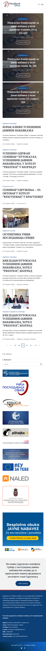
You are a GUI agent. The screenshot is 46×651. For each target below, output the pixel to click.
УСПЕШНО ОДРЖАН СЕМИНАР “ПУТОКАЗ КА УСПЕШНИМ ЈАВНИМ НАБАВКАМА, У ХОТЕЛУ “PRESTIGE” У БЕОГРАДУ (19, 160)
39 (15, 345)
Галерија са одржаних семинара (14, 312)
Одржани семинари (10, 123)
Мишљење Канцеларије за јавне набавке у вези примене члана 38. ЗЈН (23, 62)
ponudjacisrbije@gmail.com (16, 629)
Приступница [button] (23, 583)
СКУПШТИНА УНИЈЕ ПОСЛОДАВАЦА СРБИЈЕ (18, 236)
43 (30, 345)
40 (19, 345)
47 (35, 345)
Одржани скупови (9, 231)
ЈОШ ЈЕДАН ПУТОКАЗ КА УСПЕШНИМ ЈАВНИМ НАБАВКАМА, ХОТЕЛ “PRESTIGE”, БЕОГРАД (19, 266)
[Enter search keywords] (23, 364)
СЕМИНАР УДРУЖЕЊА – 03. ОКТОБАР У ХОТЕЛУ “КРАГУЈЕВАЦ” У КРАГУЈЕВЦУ (23, 193)
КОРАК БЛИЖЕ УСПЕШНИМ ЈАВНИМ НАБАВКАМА (22, 128)
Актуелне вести (23, 19)
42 (26, 345)
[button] (23, 42)
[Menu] (40, 4)
